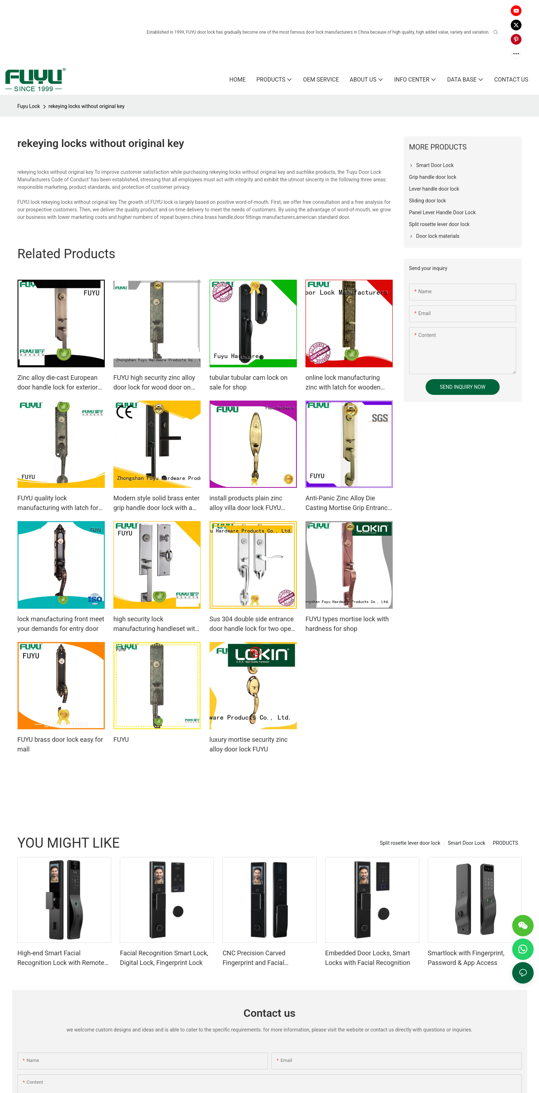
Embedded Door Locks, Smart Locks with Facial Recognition (367, 957)
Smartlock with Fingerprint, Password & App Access (466, 957)
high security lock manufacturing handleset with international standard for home (156, 624)
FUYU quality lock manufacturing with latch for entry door (58, 503)
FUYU (121, 739)
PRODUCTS (505, 843)
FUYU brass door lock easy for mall (60, 744)
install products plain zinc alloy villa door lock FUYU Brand (246, 503)
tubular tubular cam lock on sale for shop (249, 382)
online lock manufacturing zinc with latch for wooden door (343, 383)
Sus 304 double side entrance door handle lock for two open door (252, 624)
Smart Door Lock (466, 843)
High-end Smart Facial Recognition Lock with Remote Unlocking (61, 958)
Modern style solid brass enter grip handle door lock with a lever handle (156, 503)
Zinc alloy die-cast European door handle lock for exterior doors (58, 383)
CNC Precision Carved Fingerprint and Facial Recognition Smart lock (255, 958)
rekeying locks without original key (86, 106)
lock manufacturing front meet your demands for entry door (61, 623)
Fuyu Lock (29, 106)
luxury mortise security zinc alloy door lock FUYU (249, 744)
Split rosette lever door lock (410, 843)
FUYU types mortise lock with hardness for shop (347, 623)
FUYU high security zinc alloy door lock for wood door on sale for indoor (154, 383)
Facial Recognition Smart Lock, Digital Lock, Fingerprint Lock (164, 957)
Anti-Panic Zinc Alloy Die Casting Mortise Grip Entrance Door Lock (348, 503)
